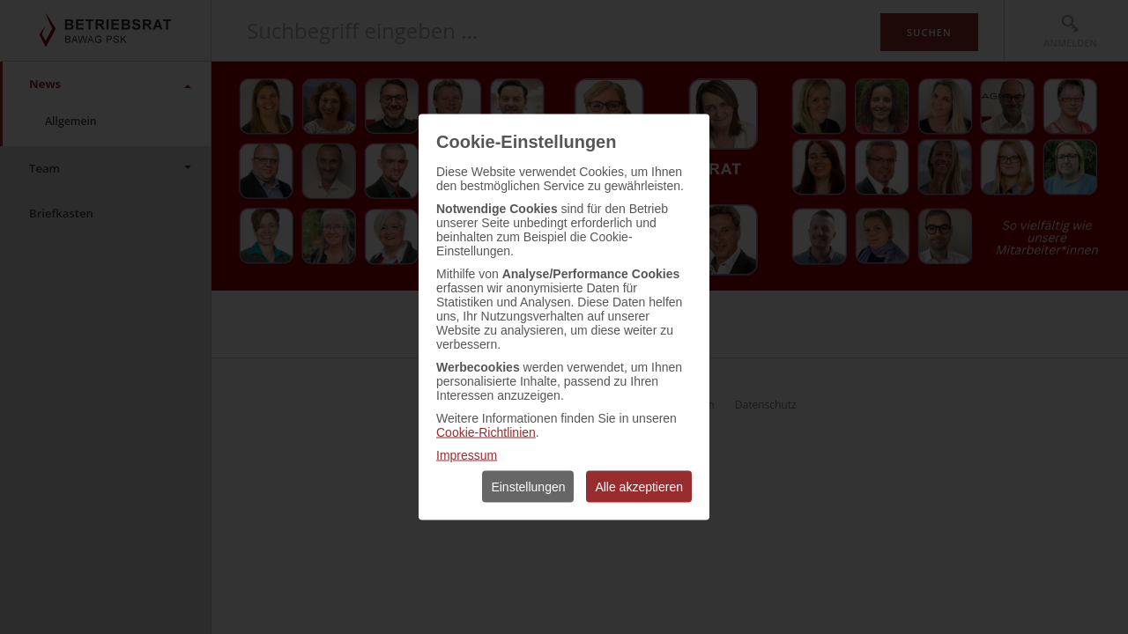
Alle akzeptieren (639, 487)
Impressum (466, 455)
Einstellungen (528, 487)
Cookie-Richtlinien (486, 432)
